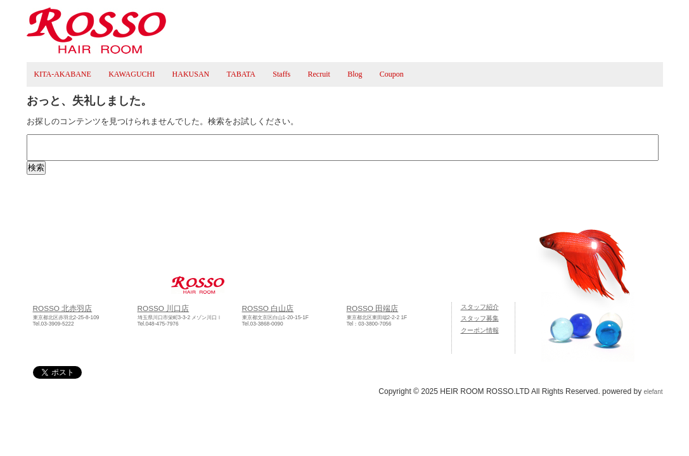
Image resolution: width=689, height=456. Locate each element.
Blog (354, 74)
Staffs (281, 74)
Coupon (392, 74)
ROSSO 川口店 (164, 308)
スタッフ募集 (480, 318)
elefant (652, 391)
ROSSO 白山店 (268, 308)
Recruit (318, 74)
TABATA (241, 74)
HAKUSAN (191, 74)
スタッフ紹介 (480, 306)
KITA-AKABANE (62, 74)
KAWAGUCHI (131, 74)
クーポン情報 (480, 330)
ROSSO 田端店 (373, 308)
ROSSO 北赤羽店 (63, 308)
